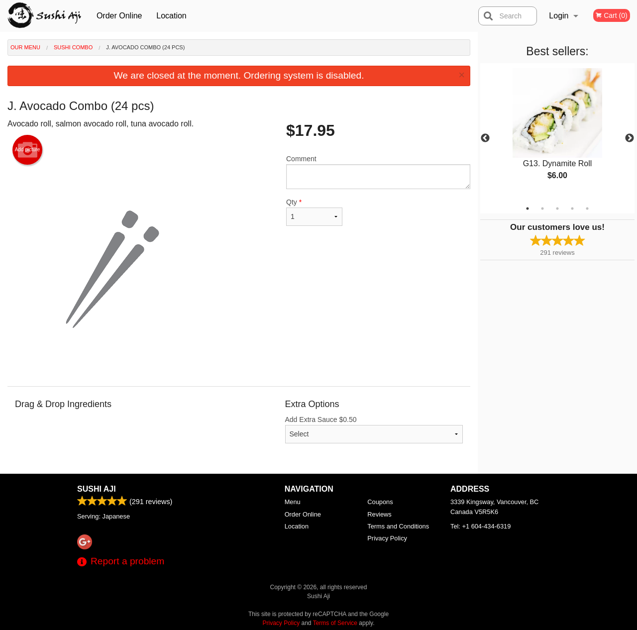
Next (630, 138)
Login (558, 15)
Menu (293, 502)
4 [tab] (572, 208)
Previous (485, 138)
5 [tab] (587, 208)
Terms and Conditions (398, 526)
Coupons (380, 502)
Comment (378, 172)
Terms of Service (335, 623)
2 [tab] (542, 208)
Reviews (379, 514)
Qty (314, 212)
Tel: (480, 526)
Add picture (27, 150)
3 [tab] (557, 208)
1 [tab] (527, 208)
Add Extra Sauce (374, 429)
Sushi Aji (96, 489)
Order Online (119, 15)
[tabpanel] (557, 132)
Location (171, 15)
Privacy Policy (387, 538)
